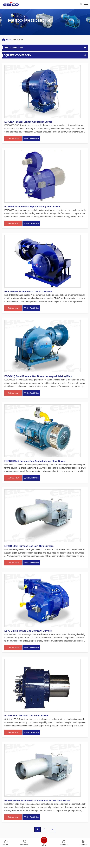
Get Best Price (31, 138)
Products (24, 845)
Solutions (64, 845)
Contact (83, 845)
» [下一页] (52, 829)
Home (9, 39)
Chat (44, 845)
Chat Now (13, 138)
